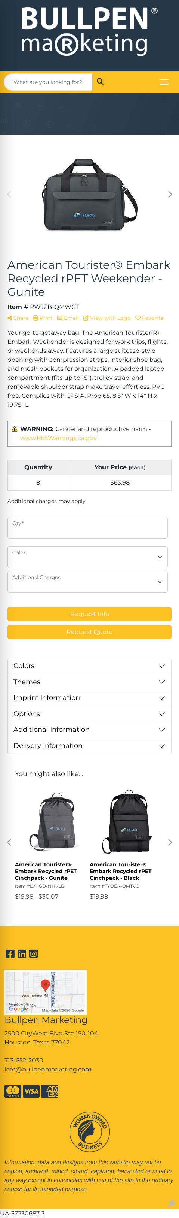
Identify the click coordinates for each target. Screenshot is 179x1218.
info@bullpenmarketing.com (48, 1069)
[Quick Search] (48, 82)
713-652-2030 (23, 1060)
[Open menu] (164, 82)
